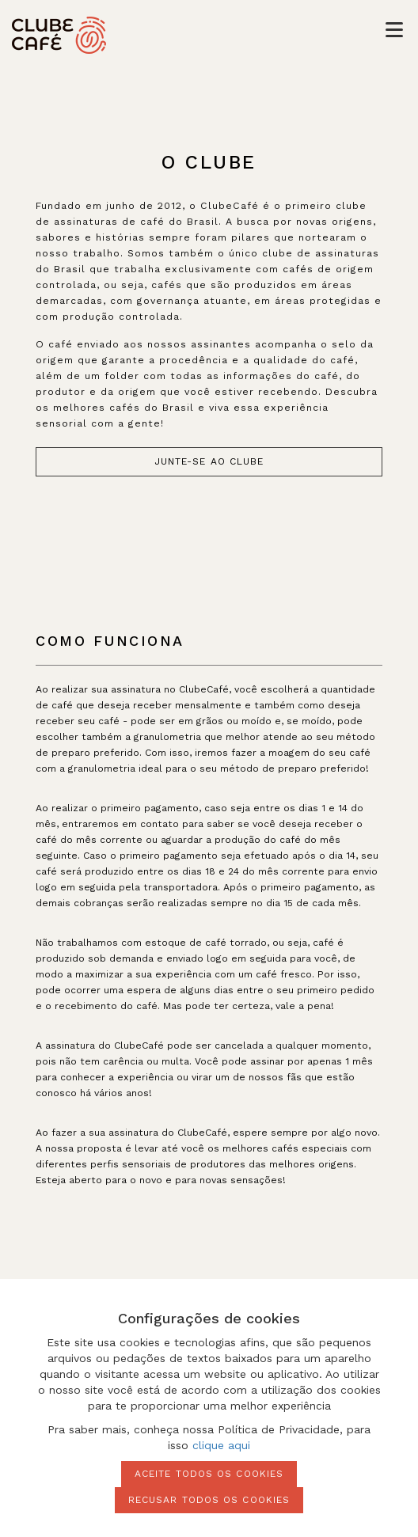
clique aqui (221, 1445)
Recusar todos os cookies (209, 1499)
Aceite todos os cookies (209, 1473)
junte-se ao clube (209, 461)
